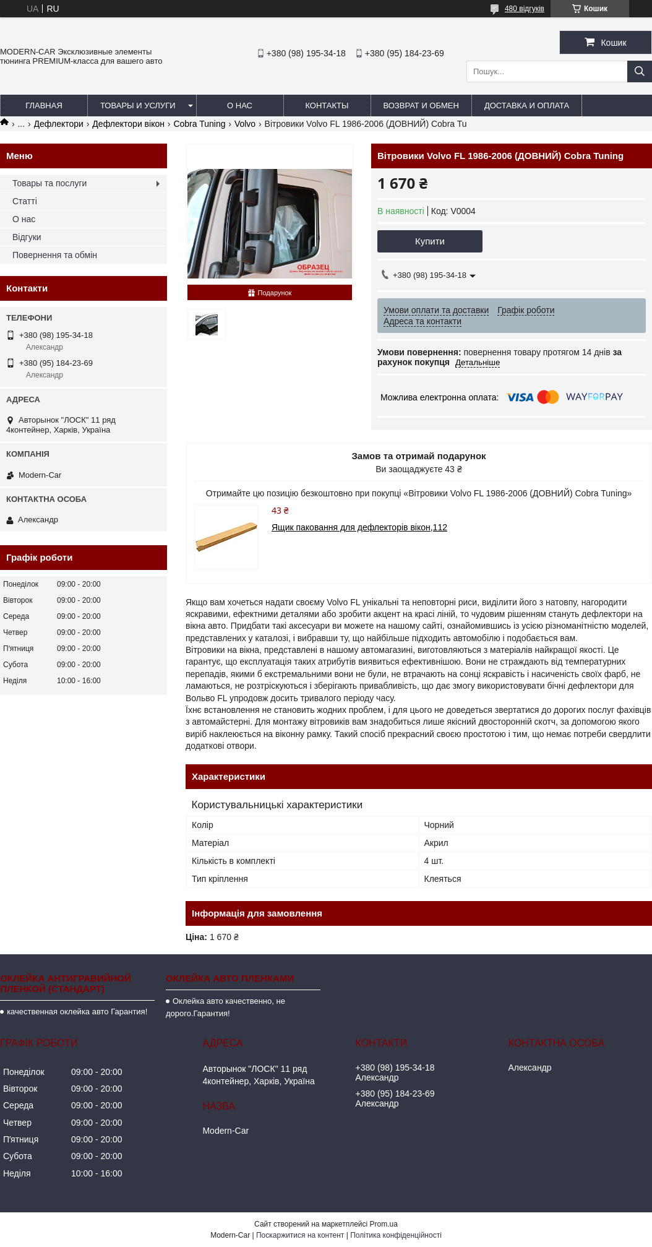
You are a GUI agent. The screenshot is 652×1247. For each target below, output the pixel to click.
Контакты (326, 105)
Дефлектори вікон (128, 124)
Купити (430, 241)
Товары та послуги (49, 183)
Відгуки (26, 237)
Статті (24, 201)
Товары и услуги (138, 105)
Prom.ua (384, 1224)
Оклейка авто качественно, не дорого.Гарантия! (225, 1007)
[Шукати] (639, 71)
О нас (239, 105)
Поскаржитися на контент (300, 1235)
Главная (43, 105)
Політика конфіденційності (396, 1235)
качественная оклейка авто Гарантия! (77, 1011)
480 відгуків (524, 8)
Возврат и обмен (421, 105)
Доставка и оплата (526, 105)
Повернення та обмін (54, 255)
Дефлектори (59, 124)
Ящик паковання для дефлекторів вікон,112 (359, 527)
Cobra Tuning (199, 124)
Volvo (244, 124)
